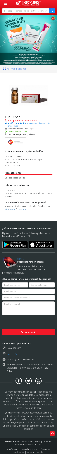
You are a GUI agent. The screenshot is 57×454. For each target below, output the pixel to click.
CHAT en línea (13, 354)
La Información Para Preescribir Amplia (23, 202)
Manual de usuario (29, 449)
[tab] (28, 68)
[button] (4, 40)
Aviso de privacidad (35, 452)
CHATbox (21, 259)
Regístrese (21, 209)
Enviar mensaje (28, 332)
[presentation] (25, 322)
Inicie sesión (10, 209)
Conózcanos (12, 449)
